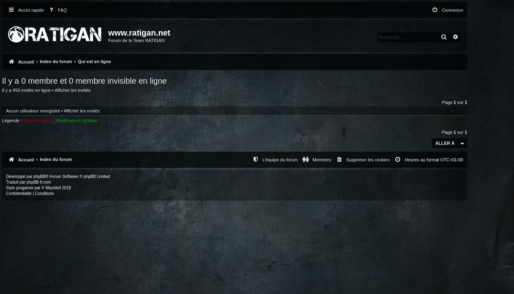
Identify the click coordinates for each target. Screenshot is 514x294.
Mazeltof (53, 188)
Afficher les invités (72, 90)
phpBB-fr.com (39, 182)
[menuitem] (56, 10)
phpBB (40, 176)
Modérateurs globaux (77, 120)
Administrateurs (38, 120)
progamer (25, 188)
